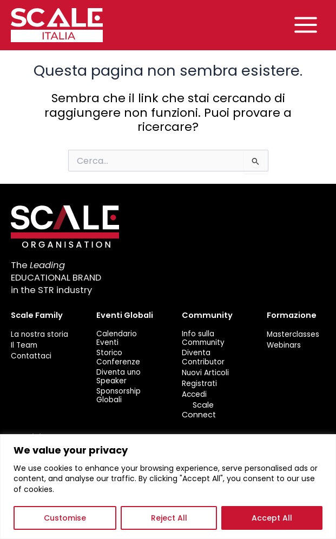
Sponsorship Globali (118, 396)
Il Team (24, 345)
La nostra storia (39, 334)
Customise (65, 518)
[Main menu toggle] (305, 25)
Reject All (169, 518)
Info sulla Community (203, 338)
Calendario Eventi (116, 338)
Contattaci (31, 356)
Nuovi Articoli (205, 372)
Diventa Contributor (203, 358)
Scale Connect (199, 410)
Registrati (199, 383)
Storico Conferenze (118, 358)
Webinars (284, 345)
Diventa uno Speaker (118, 376)
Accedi (194, 394)
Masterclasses (293, 334)
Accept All (272, 518)
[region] (168, 486)
